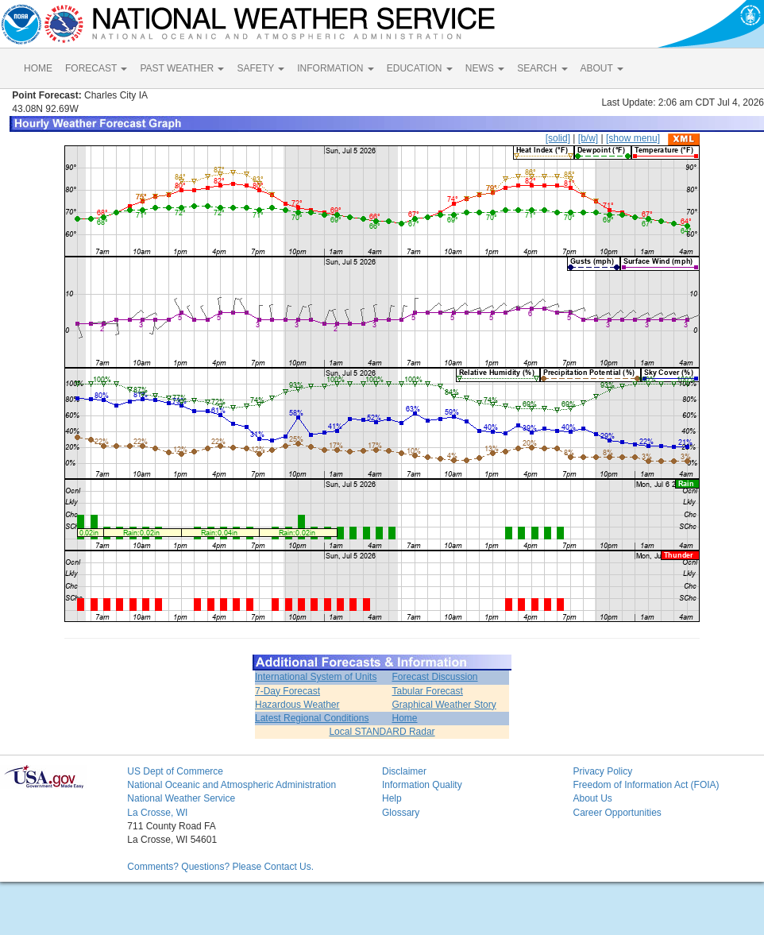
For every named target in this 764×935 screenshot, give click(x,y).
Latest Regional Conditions (311, 718)
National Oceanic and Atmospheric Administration (231, 784)
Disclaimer (404, 771)
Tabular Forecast (427, 691)
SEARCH (542, 68)
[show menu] (633, 138)
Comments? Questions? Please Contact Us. (220, 866)
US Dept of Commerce (175, 771)
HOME (38, 68)
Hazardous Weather (297, 704)
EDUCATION (420, 68)
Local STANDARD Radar (381, 731)
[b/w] (588, 138)
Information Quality (422, 784)
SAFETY (260, 68)
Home (405, 718)
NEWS (484, 68)
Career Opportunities (617, 812)
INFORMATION (335, 68)
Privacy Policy (602, 771)
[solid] (558, 138)
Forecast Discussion (435, 676)
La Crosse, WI (157, 812)
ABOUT (602, 68)
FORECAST (96, 68)
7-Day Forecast (287, 691)
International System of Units (315, 676)
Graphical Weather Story (444, 704)
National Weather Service (181, 798)
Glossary (400, 812)
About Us (592, 798)
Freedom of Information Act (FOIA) (646, 784)
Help (392, 798)
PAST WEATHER (182, 68)
